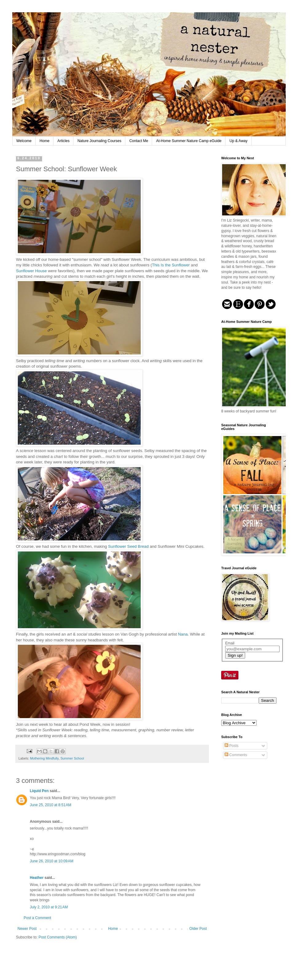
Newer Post (27, 928)
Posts (231, 746)
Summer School (72, 758)
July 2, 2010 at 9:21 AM (49, 907)
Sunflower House (32, 271)
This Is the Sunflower (171, 265)
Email (229, 643)
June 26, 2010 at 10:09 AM (51, 861)
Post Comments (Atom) (57, 937)
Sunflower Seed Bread (129, 546)
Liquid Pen (39, 791)
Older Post (198, 928)
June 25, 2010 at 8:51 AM (50, 805)
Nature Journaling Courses (99, 141)
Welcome (24, 141)
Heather (37, 878)
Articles (63, 141)
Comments (236, 755)
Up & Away (238, 141)
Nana (183, 634)
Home (44, 141)
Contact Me (138, 141)
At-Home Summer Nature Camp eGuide (189, 141)
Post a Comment (37, 918)
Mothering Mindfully (44, 758)
